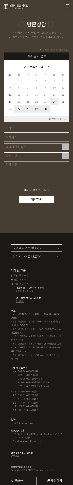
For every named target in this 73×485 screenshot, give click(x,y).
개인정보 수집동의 (38, 190)
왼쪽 (25, 67)
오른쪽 (48, 67)
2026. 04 (36, 67)
